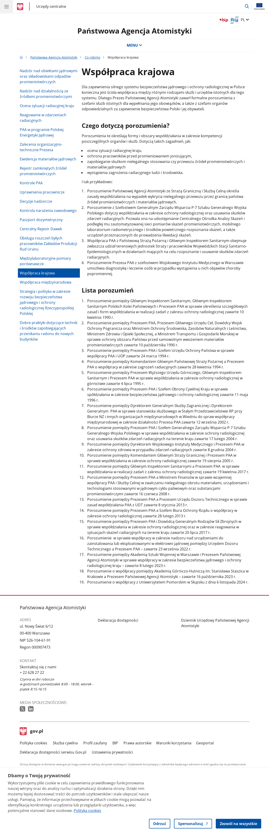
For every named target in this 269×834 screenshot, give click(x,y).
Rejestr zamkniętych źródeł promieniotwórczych (43, 171)
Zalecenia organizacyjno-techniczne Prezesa (41, 147)
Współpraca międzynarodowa (45, 282)
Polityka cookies (33, 743)
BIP (115, 743)
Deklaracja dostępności (118, 620)
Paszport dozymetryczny (41, 219)
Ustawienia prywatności (112, 752)
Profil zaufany (95, 743)
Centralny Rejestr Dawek (41, 228)
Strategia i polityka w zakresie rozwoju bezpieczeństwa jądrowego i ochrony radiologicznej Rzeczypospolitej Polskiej (47, 302)
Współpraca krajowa (37, 273)
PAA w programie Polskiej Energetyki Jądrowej (42, 132)
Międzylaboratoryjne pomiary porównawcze (45, 261)
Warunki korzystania (173, 743)
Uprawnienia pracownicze (42, 192)
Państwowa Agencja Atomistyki (134, 31)
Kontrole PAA (31, 182)
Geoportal (205, 743)
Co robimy (92, 57)
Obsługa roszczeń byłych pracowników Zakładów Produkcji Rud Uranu (48, 244)
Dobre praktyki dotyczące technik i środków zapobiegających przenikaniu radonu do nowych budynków (48, 331)
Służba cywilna (65, 743)
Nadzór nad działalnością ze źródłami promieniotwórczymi (46, 93)
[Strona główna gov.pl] (21, 7)
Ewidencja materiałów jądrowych (48, 159)
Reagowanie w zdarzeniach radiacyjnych (43, 117)
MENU (134, 45)
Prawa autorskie (137, 743)
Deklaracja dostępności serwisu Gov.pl (53, 752)
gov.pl (31, 731)
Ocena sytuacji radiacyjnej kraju (47, 105)
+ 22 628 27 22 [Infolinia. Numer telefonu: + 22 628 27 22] (32, 672)
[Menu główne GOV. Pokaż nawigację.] (6, 6)
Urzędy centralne (51, 6)
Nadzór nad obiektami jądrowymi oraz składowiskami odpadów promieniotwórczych (48, 76)
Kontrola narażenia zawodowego (48, 210)
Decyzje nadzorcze (36, 201)
